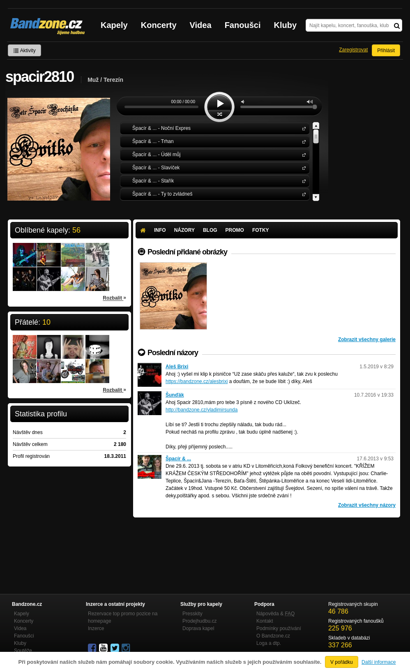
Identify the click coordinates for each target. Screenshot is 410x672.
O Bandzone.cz (273, 636)
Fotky (260, 230)
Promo (235, 230)
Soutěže (23, 651)
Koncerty (159, 25)
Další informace (379, 662)
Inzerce (96, 628)
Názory (184, 230)
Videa (201, 25)
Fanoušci (243, 25)
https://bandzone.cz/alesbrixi (197, 381)
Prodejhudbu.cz (199, 621)
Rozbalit (114, 297)
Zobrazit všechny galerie (367, 339)
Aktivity (24, 50)
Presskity (192, 614)
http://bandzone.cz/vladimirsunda (201, 410)
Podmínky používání (278, 628)
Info (160, 230)
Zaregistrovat (353, 50)
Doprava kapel (198, 628)
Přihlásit (386, 50)
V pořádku (341, 662)
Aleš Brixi (177, 366)
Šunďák (175, 395)
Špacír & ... (302, 128)
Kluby (285, 25)
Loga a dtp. (268, 643)
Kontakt (264, 621)
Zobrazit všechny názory (367, 505)
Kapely (114, 25)
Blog (210, 230)
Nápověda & (275, 614)
